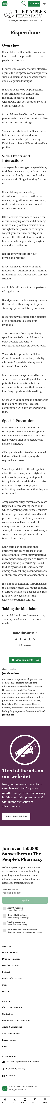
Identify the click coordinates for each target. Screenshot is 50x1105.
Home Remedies (10, 952)
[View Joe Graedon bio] (23, 673)
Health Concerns (10, 966)
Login (44, 4)
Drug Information (11, 959)
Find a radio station (12, 978)
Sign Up (25, 900)
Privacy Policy (9, 1040)
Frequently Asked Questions (16, 1021)
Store (4, 985)
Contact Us (7, 1014)
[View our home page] (4, 4)
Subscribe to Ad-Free (16, 816)
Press (4, 1047)
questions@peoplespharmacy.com (20, 1062)
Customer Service (10, 1034)
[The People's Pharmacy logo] (25, 14)
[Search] (23, 3)
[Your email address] (25, 893)
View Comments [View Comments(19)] (25, 660)
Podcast (6, 972)
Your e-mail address (10, 890)
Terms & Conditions (12, 1027)
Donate (5, 992)
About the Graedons (12, 1008)
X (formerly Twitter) (13, 1069)
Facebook (8, 1076)
